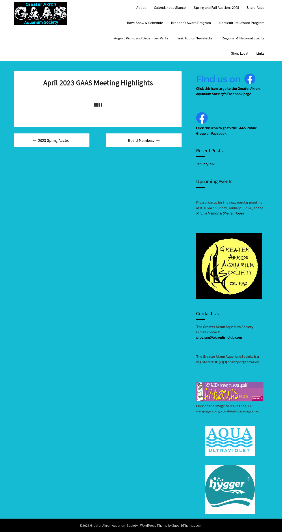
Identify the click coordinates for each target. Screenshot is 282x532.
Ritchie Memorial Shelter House (220, 213)
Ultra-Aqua (255, 7)
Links (260, 53)
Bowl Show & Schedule (145, 22)
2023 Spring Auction (54, 140)
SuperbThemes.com (187, 525)
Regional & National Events (243, 38)
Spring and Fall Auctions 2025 (216, 7)
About (141, 7)
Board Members (141, 140)
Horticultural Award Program (241, 22)
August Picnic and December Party (141, 38)
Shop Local (239, 53)
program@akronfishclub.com (219, 337)
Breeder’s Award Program (191, 22)
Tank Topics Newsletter (195, 38)
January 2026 (206, 163)
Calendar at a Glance (170, 7)
